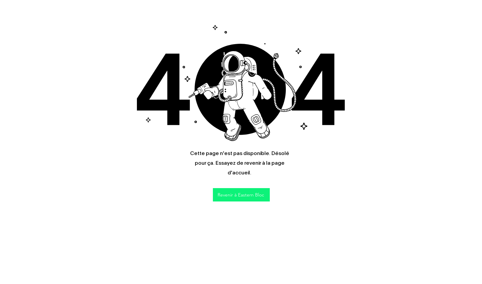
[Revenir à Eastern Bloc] (241, 194)
